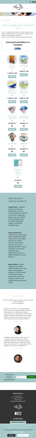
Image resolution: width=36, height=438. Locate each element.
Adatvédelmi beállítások (18, 422)
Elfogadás (11, 435)
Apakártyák (23, 143)
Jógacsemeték (24, 66)
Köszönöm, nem (23, 435)
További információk (18, 432)
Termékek (8, 20)
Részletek (12, 76)
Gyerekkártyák (12, 143)
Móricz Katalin (18, 321)
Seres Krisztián (18, 348)
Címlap (3, 20)
